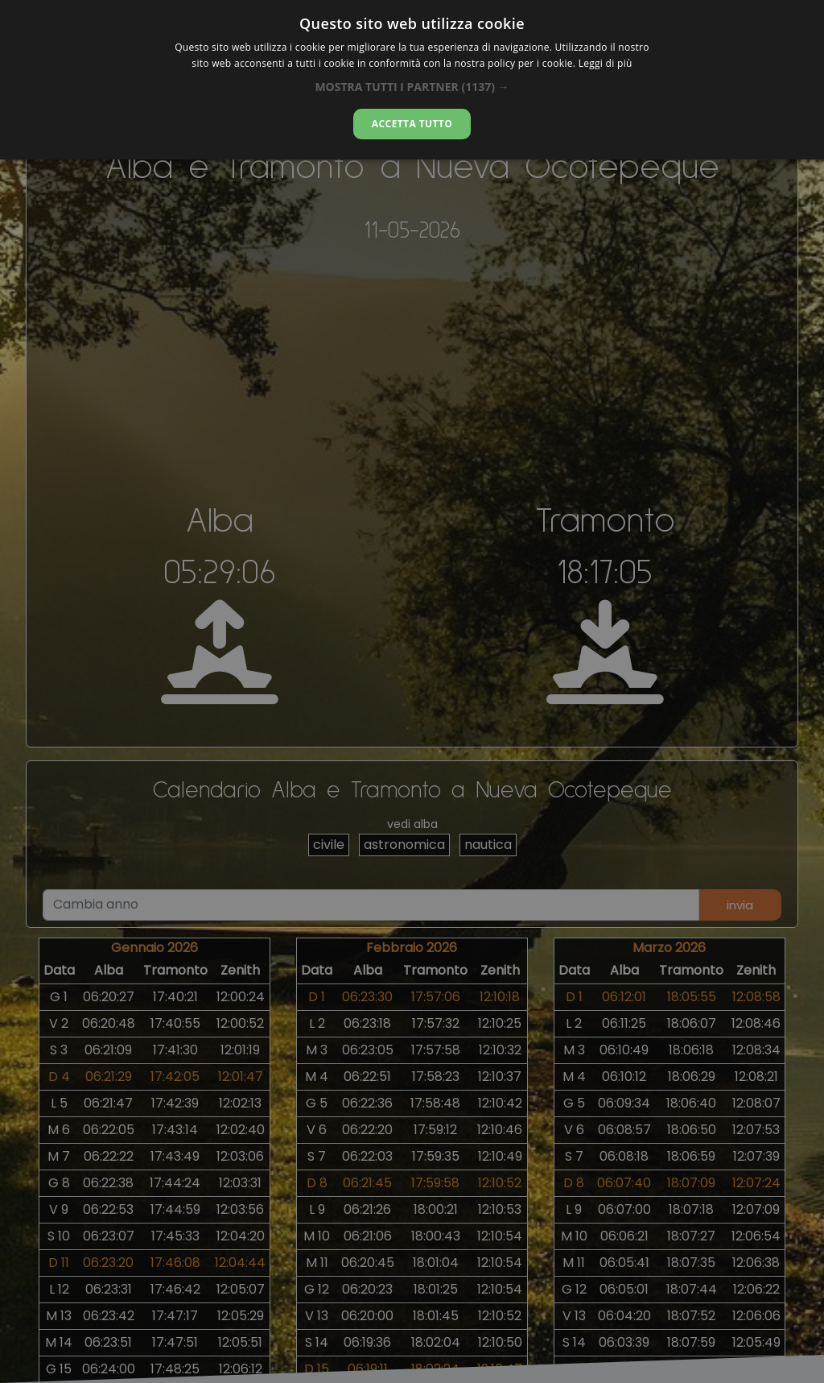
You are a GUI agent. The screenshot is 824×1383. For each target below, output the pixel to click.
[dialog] (412, 79)
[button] (412, 86)
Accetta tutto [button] (412, 123)
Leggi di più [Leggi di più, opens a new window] (605, 63)
